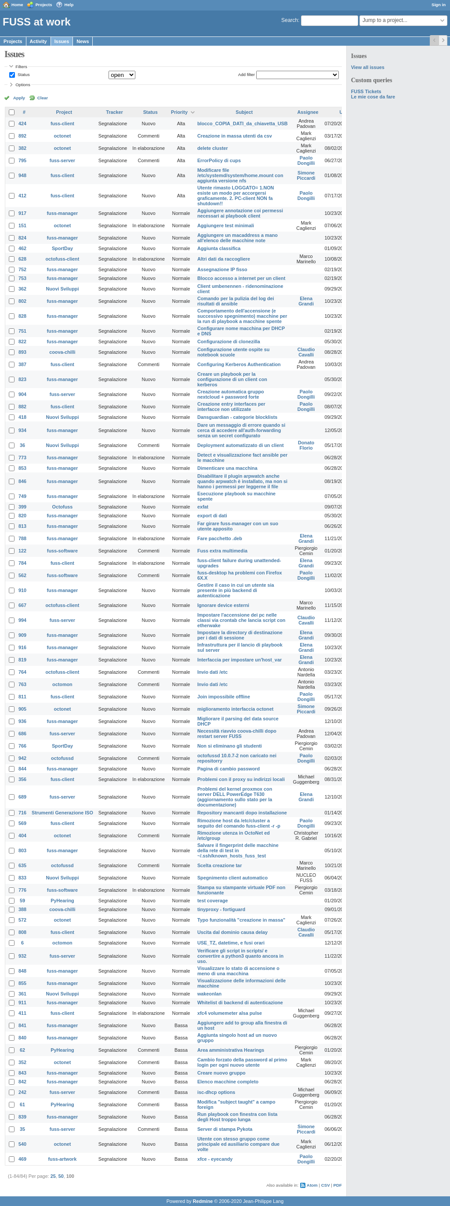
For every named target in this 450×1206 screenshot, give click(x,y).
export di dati (212, 515)
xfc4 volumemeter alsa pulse (229, 1013)
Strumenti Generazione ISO (62, 812)
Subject (244, 112)
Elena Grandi (306, 301)
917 (22, 213)
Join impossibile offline (223, 696)
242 (22, 1092)
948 (22, 175)
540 (22, 1144)
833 (22, 877)
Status (22, 74)
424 (22, 123)
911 (22, 1002)
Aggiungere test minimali (225, 225)
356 (22, 779)
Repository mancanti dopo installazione (242, 812)
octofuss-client (63, 259)
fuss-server (62, 160)
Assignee (308, 112)
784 (22, 563)
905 (22, 709)
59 (22, 900)
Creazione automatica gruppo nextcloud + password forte (230, 394)
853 (22, 468)
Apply (19, 97)
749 (22, 496)
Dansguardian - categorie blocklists (237, 417)
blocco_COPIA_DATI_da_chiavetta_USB (242, 123)
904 (22, 394)
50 (61, 1176)
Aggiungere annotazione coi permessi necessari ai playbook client (240, 213)
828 (22, 316)
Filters (21, 66)
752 (22, 269)
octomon (62, 684)
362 (22, 288)
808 (22, 932)
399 (22, 506)
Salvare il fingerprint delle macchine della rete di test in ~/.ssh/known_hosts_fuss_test (238, 850)
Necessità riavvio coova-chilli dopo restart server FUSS (236, 733)
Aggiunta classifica (218, 248)
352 (22, 1062)
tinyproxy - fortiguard (221, 909)
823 (22, 379)
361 (22, 993)
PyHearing (62, 900)
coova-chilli (62, 352)
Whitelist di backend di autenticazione (240, 1002)
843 (22, 1072)
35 (22, 1129)
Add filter (246, 74)
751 (22, 331)
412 (22, 195)
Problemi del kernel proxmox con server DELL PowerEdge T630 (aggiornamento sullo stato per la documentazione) (234, 796)
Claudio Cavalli (306, 352)
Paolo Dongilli (306, 160)
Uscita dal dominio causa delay (232, 932)
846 (22, 481)
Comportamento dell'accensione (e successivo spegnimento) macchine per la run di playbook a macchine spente (242, 316)
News (82, 41)
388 (22, 909)
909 (22, 635)
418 (22, 417)
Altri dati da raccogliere (223, 259)
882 (22, 406)
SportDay (62, 248)
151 (22, 225)
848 (22, 971)
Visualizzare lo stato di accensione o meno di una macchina (238, 971)
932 (22, 956)
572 (22, 920)
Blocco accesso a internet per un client (241, 278)
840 (22, 1037)
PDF (338, 1185)
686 (22, 733)
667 (22, 605)
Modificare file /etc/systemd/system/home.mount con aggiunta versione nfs (240, 175)
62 (22, 1050)
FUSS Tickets (366, 91)
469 (22, 1159)
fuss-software (62, 550)
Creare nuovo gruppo (221, 1072)
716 (22, 812)
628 (22, 259)
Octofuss (62, 506)
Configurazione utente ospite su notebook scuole (233, 352)
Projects (44, 4)
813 (22, 526)
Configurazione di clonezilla (228, 341)
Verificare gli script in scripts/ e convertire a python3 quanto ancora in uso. (240, 956)
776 (22, 890)
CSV (325, 1185)
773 (22, 457)
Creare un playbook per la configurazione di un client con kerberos (232, 379)
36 (22, 445)
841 (22, 1025)
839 (22, 1116)
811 (22, 696)
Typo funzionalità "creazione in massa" (241, 920)
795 (22, 160)
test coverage (212, 900)
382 (22, 148)
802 (22, 301)
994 (22, 620)
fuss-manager (62, 213)
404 (22, 835)
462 (22, 248)
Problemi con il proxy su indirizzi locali (241, 779)
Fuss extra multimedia (222, 550)
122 (22, 550)
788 (22, 538)
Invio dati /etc (212, 672)
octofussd (62, 758)
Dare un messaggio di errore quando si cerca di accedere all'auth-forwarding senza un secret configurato (241, 430)
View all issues (368, 67)
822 (22, 341)
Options (22, 84)
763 (22, 684)
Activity (38, 41)
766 (22, 745)
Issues (61, 41)
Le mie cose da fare (373, 96)
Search (289, 20)
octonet (62, 135)
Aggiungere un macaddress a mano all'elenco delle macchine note (237, 237)
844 (22, 768)
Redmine (203, 1201)
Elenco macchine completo (227, 1081)
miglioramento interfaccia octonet (235, 709)
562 (22, 575)
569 (22, 823)
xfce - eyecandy (214, 1159)
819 (22, 659)
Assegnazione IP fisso (222, 269)
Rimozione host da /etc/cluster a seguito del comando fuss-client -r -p (238, 823)
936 (22, 721)
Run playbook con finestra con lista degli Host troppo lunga (237, 1117)
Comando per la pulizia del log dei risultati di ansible (235, 301)
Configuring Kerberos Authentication (239, 364)
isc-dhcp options (216, 1092)
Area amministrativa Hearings (230, 1050)
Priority (179, 112)
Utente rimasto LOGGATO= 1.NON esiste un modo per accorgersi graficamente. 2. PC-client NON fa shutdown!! (235, 195)
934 (22, 430)
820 (22, 515)
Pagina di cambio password (228, 768)
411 (22, 1013)
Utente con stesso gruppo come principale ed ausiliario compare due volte (238, 1144)
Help (69, 4)
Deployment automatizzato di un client (240, 445)
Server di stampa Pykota (224, 1129)
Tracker (114, 112)
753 (22, 278)
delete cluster (212, 148)
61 (22, 1104)
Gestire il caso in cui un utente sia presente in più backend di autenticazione (235, 590)
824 (22, 237)
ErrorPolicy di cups (219, 160)
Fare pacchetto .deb (219, 538)
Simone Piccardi (306, 175)
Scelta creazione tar (219, 865)
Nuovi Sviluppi (62, 288)
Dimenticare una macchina (227, 468)
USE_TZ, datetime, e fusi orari (231, 942)
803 (22, 850)
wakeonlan (209, 993)
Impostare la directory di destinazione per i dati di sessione (240, 635)
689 (22, 796)
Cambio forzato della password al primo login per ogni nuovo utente (242, 1062)
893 (22, 352)
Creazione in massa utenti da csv (234, 135)
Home (17, 4)
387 (22, 364)
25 (53, 1176)
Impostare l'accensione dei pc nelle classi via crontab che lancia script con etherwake (241, 620)
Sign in (439, 4)
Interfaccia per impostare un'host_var (239, 659)
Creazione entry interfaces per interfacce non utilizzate (231, 406)
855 (22, 983)
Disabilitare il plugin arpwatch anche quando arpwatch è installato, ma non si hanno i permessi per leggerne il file (242, 481)
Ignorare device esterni (223, 605)
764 (22, 672)
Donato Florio (306, 445)
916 (22, 647)
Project (64, 112)
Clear (42, 97)
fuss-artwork (62, 1159)
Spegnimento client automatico (232, 877)
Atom (312, 1185)
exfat (202, 506)
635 (22, 865)
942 (22, 758)
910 (22, 590)
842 (22, 1081)
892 (22, 135)
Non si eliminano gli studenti (229, 745)
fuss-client (62, 123)
